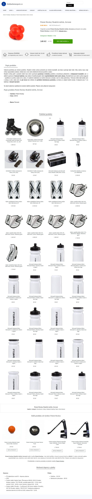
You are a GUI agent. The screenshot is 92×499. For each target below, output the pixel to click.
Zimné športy (62, 409)
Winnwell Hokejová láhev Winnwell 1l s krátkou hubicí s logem (56, 330)
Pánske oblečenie (70, 10)
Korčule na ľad (42, 10)
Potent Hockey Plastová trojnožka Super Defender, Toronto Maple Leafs (57, 443)
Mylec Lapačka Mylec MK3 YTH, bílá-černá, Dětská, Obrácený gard (78, 234)
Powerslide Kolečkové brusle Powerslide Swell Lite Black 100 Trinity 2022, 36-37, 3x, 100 (14, 140)
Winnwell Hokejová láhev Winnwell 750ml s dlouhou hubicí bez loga (35, 394)
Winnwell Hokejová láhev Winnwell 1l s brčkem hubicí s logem (56, 362)
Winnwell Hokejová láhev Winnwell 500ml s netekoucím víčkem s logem (13, 298)
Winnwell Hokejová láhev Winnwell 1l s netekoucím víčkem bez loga (56, 298)
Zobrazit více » (63, 31)
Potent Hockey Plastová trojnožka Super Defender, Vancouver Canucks (80, 443)
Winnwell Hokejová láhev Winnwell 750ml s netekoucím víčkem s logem (78, 362)
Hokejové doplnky (21, 10)
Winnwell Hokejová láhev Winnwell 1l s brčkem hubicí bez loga (35, 362)
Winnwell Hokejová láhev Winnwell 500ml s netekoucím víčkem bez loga (78, 266)
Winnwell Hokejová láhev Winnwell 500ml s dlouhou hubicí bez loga (35, 330)
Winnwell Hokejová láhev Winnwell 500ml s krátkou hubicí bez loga (35, 298)
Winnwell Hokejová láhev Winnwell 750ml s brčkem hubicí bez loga (78, 394)
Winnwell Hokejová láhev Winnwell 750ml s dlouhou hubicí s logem (57, 394)
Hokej (11, 10)
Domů (4, 10)
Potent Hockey (44, 31)
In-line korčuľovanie (55, 10)
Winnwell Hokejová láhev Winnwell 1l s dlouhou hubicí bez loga (78, 330)
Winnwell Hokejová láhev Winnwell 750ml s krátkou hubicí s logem (13, 394)
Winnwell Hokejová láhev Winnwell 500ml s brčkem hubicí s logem (78, 140)
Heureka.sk (13, 14)
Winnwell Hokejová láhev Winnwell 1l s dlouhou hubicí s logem (13, 362)
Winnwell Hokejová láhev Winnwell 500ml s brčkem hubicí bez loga (57, 140)
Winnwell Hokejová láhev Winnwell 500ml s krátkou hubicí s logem (78, 298)
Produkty (8, 14)
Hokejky (32, 10)
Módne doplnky (83, 10)
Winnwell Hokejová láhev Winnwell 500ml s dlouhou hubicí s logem (35, 266)
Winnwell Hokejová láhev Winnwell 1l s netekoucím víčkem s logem (14, 330)
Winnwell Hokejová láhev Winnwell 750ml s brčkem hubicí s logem (56, 266)
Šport (57, 409)
